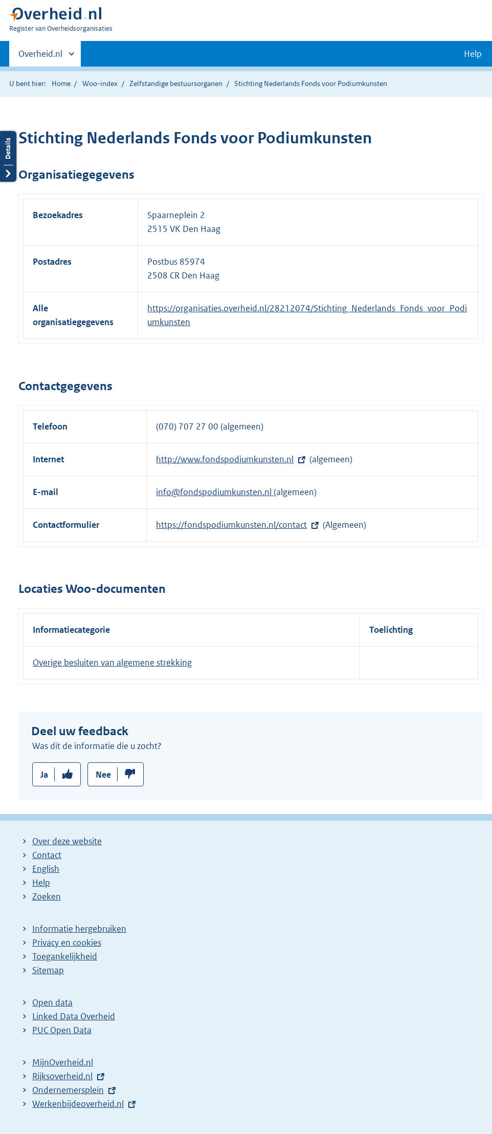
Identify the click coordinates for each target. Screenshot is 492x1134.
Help (41, 882)
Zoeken (46, 896)
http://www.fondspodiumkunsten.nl (225, 459)
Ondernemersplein (68, 1090)
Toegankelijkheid (64, 956)
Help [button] (473, 53)
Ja (44, 774)
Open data (52, 1002)
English (45, 868)
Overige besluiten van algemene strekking (112, 662)
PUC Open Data (62, 1030)
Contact (46, 855)
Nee (103, 774)
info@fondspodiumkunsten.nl (215, 492)
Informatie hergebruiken (79, 928)
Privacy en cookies (66, 942)
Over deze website (67, 841)
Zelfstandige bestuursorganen (175, 83)
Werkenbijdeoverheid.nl (78, 1103)
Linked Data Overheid (73, 1016)
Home (61, 83)
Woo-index (100, 83)
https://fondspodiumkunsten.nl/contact (231, 524)
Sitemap (48, 970)
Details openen (8, 156)
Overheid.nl (40, 57)
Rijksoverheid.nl (62, 1076)
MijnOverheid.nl (62, 1062)
